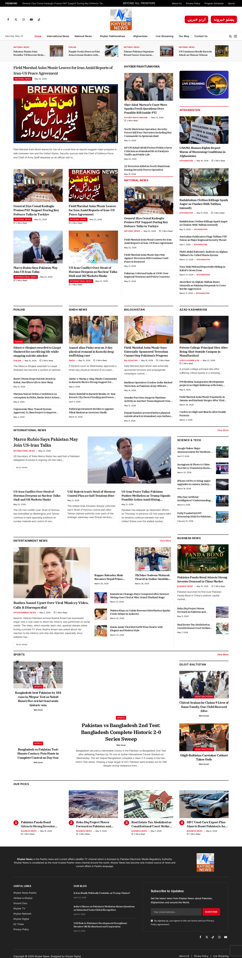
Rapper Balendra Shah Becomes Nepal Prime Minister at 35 (108, 580)
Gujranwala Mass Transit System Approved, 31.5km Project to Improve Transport (34, 413)
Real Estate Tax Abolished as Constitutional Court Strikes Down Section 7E (193, 629)
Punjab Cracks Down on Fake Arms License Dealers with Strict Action (84, 53)
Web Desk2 (204, 718)
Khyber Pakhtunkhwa (112, 36)
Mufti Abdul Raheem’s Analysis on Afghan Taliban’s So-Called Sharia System (203, 253)
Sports (231, 3)
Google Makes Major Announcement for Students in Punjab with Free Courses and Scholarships (193, 453)
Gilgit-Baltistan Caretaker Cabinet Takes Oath (204, 760)
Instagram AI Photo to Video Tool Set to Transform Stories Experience (194, 469)
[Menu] (235, 36)
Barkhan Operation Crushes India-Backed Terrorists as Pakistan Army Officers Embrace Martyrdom (148, 387)
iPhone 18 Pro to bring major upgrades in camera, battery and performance (194, 485)
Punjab (72, 47)
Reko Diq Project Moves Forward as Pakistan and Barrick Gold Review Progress (194, 613)
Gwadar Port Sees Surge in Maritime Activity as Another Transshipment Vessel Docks (148, 402)
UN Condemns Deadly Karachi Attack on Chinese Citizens (195, 53)
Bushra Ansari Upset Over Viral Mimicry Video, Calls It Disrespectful (51, 607)
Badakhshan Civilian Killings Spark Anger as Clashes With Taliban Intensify (203, 204)
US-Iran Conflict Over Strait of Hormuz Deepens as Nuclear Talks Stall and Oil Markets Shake (93, 275)
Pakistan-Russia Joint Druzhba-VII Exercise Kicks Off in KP (28, 53)
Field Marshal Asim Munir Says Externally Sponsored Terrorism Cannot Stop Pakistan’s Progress (146, 354)
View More (223, 433)
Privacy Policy (193, 3)
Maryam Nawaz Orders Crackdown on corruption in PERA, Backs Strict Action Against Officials (36, 398)
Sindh (72, 363)
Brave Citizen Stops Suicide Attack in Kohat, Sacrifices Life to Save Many (34, 383)
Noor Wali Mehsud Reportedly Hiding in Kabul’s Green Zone (202, 268)
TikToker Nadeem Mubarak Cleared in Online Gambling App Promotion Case (152, 580)
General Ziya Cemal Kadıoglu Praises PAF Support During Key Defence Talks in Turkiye (64, 3)
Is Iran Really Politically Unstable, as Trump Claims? (102, 897)
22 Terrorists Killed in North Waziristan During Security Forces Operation (147, 168)
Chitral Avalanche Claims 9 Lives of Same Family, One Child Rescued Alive (203, 710)
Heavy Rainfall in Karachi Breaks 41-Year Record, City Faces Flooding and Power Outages (92, 398)
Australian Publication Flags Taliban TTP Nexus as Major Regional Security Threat (203, 238)
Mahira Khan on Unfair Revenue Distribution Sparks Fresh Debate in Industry (140, 615)
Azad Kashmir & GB (189, 363)
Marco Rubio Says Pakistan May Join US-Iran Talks (35, 273)
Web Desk (38, 713)
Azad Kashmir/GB (193, 312)
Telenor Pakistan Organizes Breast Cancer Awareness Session (139, 53)
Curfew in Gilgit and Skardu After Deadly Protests (202, 416)
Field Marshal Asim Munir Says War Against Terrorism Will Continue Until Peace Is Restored (146, 258)
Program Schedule (214, 3)
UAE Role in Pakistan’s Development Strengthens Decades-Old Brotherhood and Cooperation (100, 929)
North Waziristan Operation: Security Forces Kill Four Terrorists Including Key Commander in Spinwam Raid (148, 132)
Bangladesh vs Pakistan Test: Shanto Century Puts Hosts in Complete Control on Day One (38, 756)
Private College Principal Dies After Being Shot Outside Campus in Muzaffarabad (203, 354)
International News (58, 36)
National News (83, 36)
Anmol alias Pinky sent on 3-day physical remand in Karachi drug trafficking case (91, 354)
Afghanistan (140, 36)
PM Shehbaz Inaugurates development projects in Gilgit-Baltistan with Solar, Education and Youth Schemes (201, 386)
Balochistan (134, 312)
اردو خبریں (197, 19)
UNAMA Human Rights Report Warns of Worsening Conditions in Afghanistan (202, 152)
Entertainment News (24, 615)
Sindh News (78, 312)
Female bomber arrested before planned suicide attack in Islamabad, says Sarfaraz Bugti (148, 417)
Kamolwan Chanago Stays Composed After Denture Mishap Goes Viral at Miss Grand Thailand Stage (139, 598)
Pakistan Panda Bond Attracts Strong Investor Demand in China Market (202, 582)
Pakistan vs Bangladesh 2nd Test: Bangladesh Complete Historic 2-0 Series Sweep (121, 736)
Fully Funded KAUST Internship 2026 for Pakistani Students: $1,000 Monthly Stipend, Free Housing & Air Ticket (194, 517)
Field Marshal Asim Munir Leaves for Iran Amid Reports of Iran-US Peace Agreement (62, 72)
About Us (177, 3)
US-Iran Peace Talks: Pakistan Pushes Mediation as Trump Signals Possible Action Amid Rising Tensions (146, 498)
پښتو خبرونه (224, 19)
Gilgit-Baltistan (192, 667)
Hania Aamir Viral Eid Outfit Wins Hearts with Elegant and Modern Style (136, 631)
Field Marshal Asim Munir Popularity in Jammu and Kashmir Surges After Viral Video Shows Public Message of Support (202, 401)
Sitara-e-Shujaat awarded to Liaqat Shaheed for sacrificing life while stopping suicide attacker (37, 354)
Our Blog (184, 36)
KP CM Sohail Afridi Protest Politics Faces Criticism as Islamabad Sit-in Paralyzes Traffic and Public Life (148, 151)
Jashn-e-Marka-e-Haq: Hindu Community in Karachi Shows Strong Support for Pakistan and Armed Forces (93, 383)
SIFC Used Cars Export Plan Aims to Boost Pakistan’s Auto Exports (207, 829)
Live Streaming (164, 36)
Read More (22, 471)
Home (38, 36)
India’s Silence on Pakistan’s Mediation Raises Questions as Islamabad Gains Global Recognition (104, 912)
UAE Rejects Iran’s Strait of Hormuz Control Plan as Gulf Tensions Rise (91, 496)
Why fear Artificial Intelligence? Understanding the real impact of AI (194, 501)
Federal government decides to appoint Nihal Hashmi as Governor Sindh (91, 413)
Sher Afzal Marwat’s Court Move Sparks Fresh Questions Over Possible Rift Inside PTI (145, 109)
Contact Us (201, 36)
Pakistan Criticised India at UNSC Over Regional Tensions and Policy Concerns (147, 275)
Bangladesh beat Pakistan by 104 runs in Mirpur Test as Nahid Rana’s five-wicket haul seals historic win (38, 702)
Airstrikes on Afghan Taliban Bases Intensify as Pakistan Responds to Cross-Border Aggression (203, 285)
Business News (189, 541)
